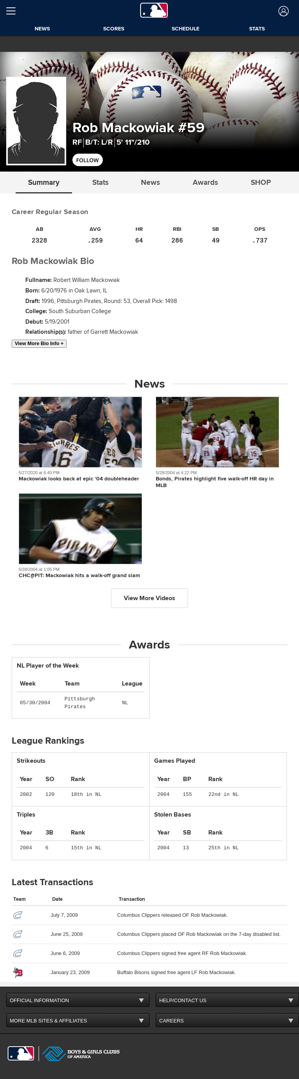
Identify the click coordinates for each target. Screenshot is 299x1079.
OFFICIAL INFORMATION (39, 1000)
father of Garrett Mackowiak (103, 332)
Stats (100, 182)
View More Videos (149, 598)
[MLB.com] (20, 1053)
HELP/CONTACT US (182, 1000)
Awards (205, 182)
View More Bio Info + (39, 343)
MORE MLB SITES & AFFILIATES (48, 1021)
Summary (44, 182)
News (150, 182)
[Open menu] (14, 10)
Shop (261, 182)
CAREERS (171, 1021)
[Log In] (282, 11)
